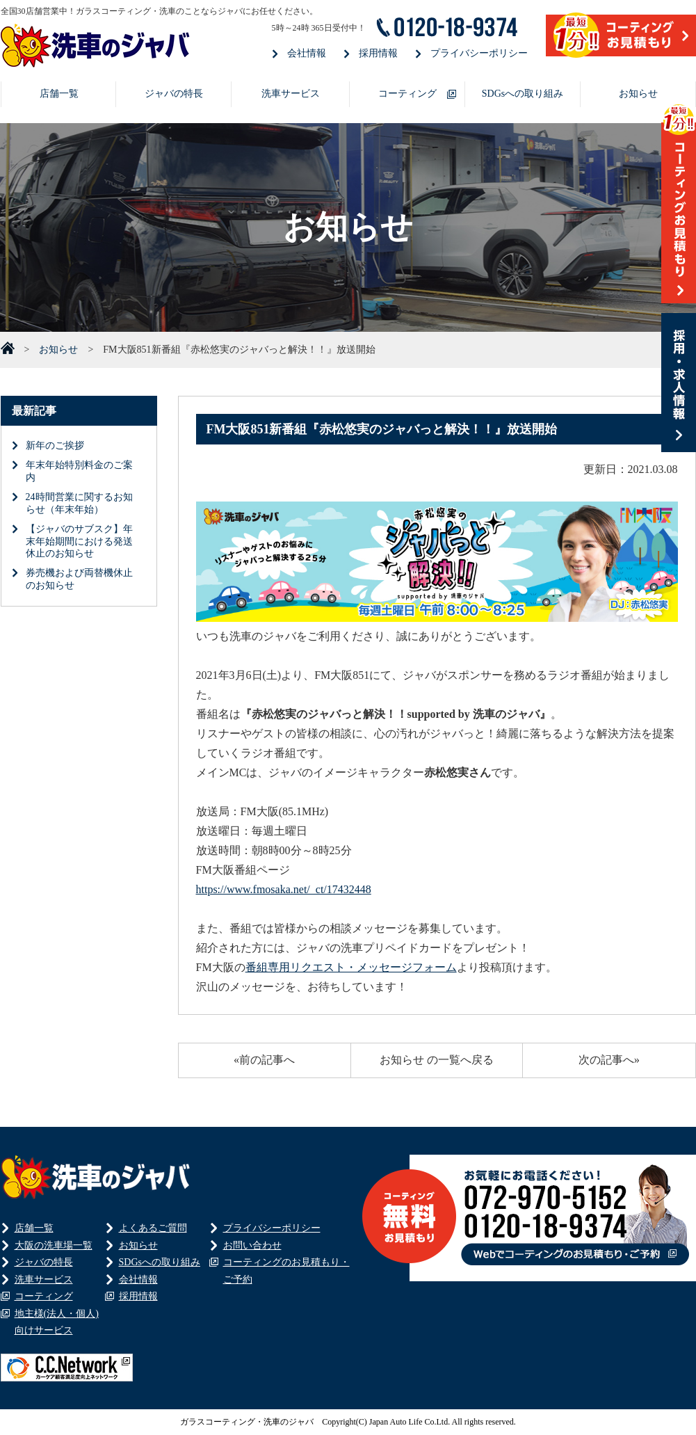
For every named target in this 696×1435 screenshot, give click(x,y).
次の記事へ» (609, 1059)
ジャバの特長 (174, 93)
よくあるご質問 (153, 1228)
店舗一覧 (59, 93)
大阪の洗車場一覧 (53, 1245)
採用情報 (378, 53)
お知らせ (638, 93)
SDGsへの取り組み (522, 93)
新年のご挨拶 (55, 445)
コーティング (407, 93)
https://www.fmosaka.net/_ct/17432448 (283, 889)
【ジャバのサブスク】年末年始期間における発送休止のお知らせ (79, 541)
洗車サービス (290, 93)
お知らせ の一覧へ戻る (437, 1059)
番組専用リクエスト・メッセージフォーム (351, 967)
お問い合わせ (252, 1245)
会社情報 (306, 53)
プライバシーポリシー (479, 53)
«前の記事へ (264, 1059)
